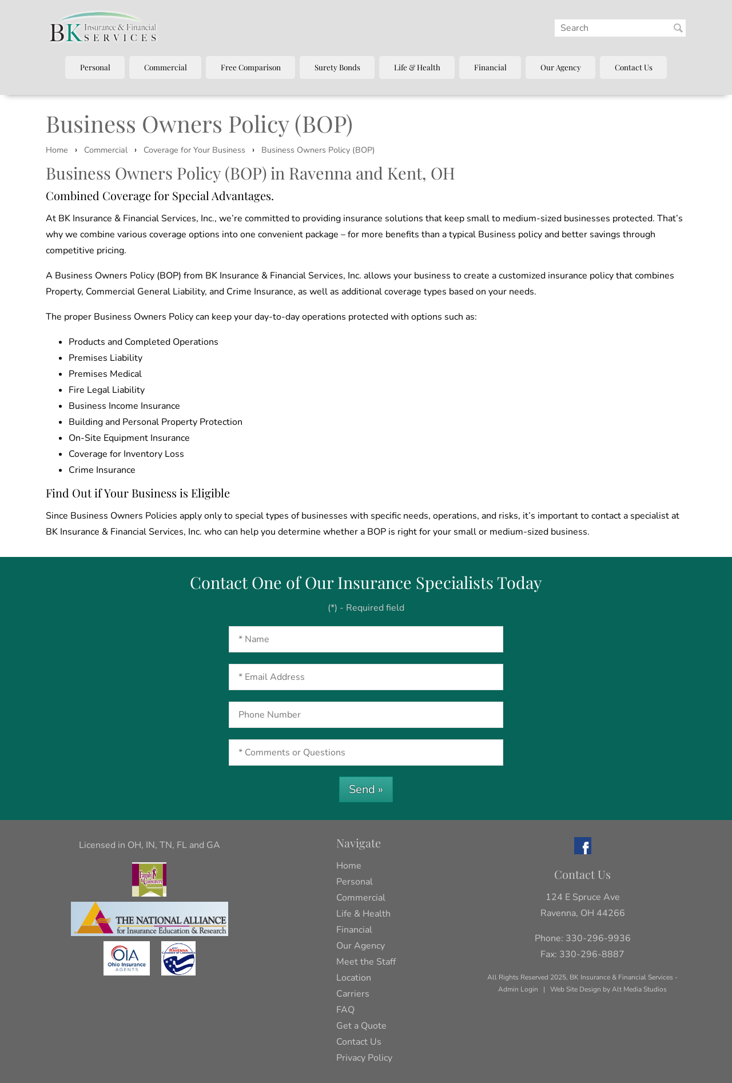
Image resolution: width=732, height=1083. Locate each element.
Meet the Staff (366, 961)
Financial (490, 67)
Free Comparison (251, 67)
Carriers (352, 994)
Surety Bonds (337, 67)
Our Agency (560, 67)
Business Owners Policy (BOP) (318, 150)
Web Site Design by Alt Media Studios (608, 989)
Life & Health (417, 67)
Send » (366, 789)
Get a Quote (361, 1026)
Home (57, 150)
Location (353, 977)
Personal (95, 67)
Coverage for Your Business (194, 150)
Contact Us (634, 67)
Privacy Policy (364, 1058)
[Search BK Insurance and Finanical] (678, 28)
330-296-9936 (598, 938)
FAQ (345, 1010)
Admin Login (518, 989)
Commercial (165, 67)
